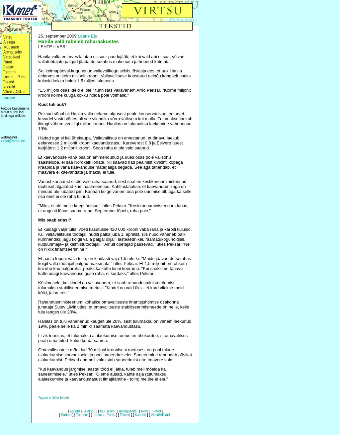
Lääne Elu (87, 36)
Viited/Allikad (160, 415)
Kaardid (140, 415)
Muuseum (107, 411)
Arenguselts (127, 411)
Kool (144, 411)
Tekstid (125, 415)
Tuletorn (82, 415)
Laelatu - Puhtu (104, 415)
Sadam (66, 415)
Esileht (75, 411)
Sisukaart (8, 98)
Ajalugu (89, 411)
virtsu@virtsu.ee (13, 141)
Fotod (156, 411)
